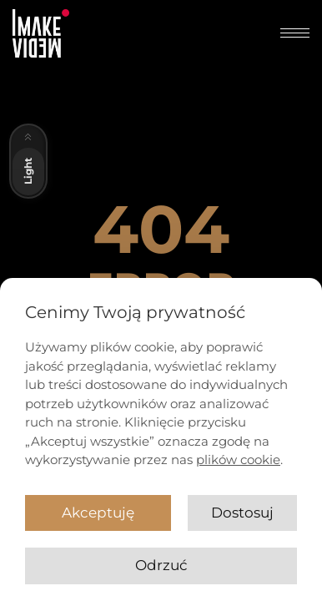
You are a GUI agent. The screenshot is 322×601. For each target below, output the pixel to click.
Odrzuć (161, 567)
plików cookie (238, 462)
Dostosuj (242, 515)
